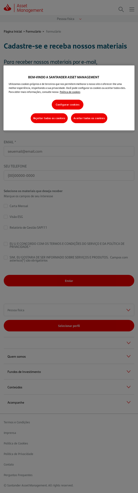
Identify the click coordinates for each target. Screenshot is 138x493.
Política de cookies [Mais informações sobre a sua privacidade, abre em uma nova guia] (70, 92)
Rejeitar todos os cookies (49, 118)
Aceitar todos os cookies (89, 118)
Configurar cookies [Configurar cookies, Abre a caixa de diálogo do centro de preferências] (67, 104)
